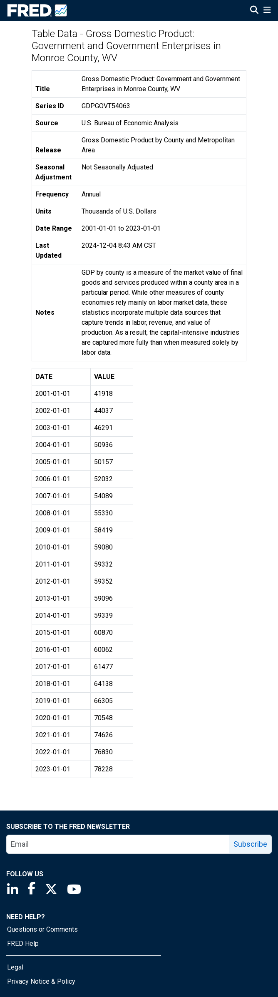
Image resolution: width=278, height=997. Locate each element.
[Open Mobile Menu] (267, 11)
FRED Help (23, 943)
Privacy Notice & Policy (41, 981)
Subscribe (250, 844)
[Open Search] (254, 11)
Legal (15, 967)
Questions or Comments (42, 929)
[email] (118, 844)
